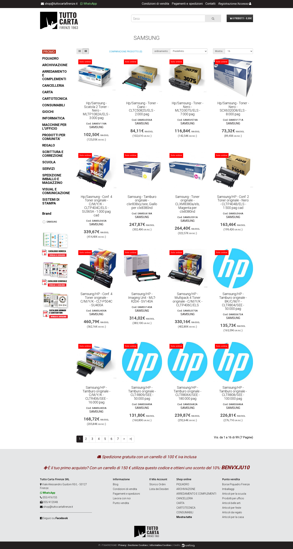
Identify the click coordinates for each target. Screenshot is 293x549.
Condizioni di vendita (155, 3)
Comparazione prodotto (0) (125, 51)
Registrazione (227, 3)
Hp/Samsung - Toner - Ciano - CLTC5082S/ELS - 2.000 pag (142, 108)
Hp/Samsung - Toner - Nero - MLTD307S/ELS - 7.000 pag (187, 108)
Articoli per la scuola (234, 493)
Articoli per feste (231, 507)
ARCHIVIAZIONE (185, 489)
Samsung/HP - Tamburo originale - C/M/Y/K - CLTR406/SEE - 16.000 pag (96, 394)
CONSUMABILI (184, 512)
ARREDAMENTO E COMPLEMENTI (196, 493)
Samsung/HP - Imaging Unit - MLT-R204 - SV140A (142, 297)
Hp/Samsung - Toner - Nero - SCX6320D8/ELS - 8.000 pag (233, 108)
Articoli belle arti (231, 503)
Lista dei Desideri (159, 489)
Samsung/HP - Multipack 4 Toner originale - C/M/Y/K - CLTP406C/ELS (187, 299)
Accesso (242, 3)
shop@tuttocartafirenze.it (58, 506)
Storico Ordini (157, 484)
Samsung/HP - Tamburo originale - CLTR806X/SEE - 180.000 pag (187, 392)
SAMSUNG (50, 221)
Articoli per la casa (233, 517)
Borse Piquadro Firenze (236, 484)
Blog (115, 484)
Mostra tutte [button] (184, 517)
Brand (46, 213)
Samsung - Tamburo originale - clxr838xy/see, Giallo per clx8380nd (142, 202)
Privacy (122, 545)
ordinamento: (161, 51)
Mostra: (219, 51)
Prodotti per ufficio (233, 498)
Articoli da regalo (232, 512)
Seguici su (55, 518)
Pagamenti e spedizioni (187, 3)
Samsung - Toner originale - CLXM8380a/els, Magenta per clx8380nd (187, 204)
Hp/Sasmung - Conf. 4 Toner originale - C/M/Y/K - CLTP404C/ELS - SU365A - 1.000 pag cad (96, 206)
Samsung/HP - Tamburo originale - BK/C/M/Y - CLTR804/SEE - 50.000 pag (233, 301)
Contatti (210, 3)
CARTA (180, 503)
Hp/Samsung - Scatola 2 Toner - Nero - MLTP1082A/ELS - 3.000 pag (96, 110)
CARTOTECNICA (185, 507)
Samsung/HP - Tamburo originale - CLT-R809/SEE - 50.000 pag (142, 392)
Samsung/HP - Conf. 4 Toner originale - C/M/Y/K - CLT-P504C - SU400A (96, 299)
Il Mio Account (158, 479)
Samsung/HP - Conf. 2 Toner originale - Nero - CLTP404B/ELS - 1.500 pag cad (233, 202)
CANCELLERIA (184, 498)
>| (130, 439)
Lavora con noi (122, 498)
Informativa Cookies (160, 545)
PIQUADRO (182, 484)
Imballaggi (228, 489)
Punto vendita (121, 503)
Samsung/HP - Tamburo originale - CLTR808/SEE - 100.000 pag (233, 392)
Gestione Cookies (138, 545)
